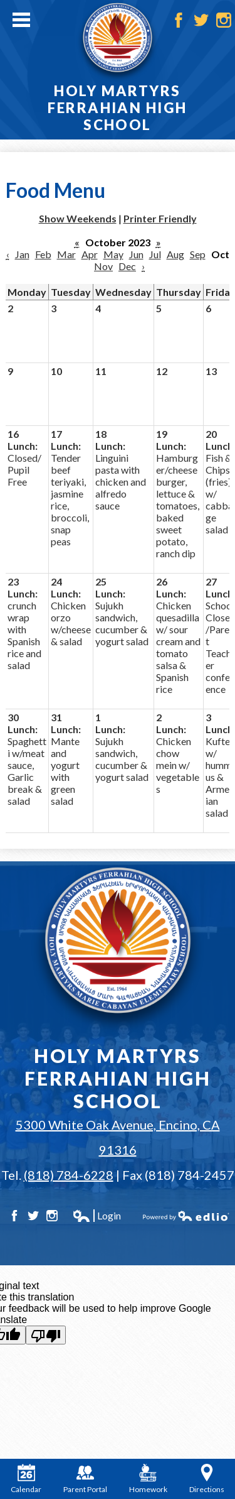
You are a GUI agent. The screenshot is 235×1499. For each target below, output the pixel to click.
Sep (198, 254)
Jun (136, 254)
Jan (22, 254)
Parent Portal (85, 1479)
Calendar (26, 1479)
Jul (155, 254)
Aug (175, 254)
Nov (103, 266)
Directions (206, 1479)
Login (96, 1215)
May (113, 254)
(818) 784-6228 (68, 1174)
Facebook (178, 20)
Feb (43, 254)
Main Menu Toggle (21, 20)
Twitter (201, 20)
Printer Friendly (160, 218)
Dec (127, 266)
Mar (66, 254)
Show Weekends (78, 218)
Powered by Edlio (186, 1215)
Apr (89, 254)
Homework (148, 1479)
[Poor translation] (46, 1335)
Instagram (223, 20)
